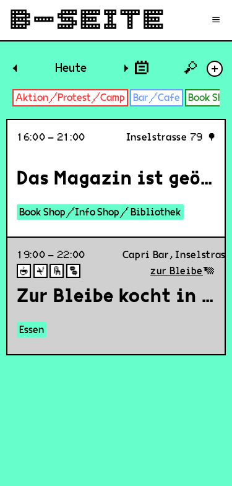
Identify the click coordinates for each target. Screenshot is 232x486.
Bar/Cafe (156, 97)
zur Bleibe (176, 271)
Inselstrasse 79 (165, 137)
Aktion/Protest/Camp (70, 97)
